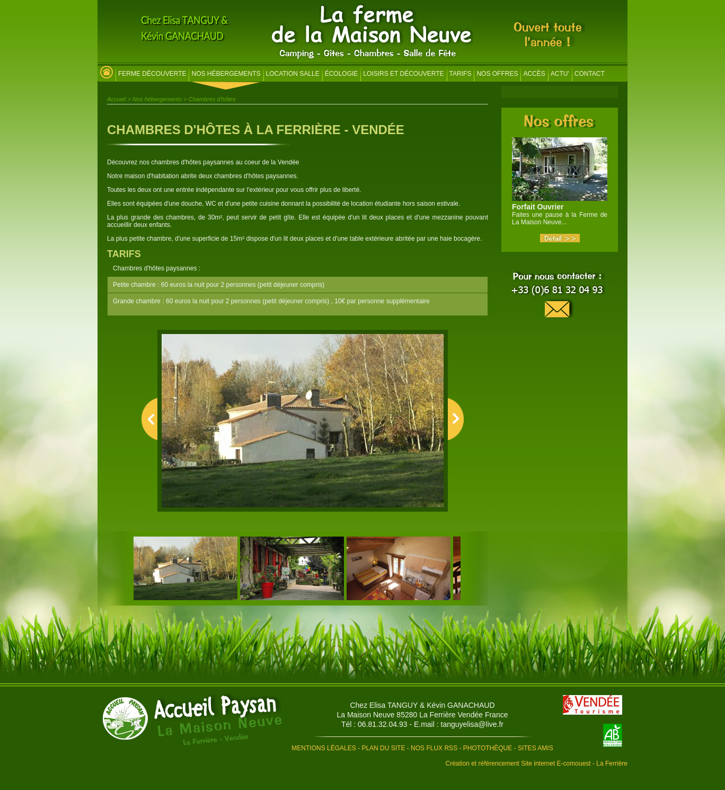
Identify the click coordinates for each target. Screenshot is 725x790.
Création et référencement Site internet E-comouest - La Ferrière (537, 763)
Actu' (560, 73)
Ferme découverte (152, 73)
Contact (589, 73)
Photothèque (487, 748)
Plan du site (383, 748)
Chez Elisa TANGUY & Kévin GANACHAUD (422, 705)
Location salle (293, 73)
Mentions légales (323, 748)
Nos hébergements (225, 73)
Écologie (341, 73)
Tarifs (460, 73)
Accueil (116, 99)
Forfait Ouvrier (537, 207)
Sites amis (535, 748)
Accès (534, 73)
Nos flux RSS (434, 748)
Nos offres (497, 73)
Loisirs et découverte (403, 73)
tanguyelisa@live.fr (472, 724)
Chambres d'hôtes (212, 99)
